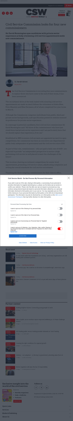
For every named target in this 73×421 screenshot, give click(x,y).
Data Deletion (23, 242)
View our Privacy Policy (47, 242)
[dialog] (36, 210)
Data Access (33, 242)
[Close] (69, 178)
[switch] (60, 208)
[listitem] (36, 204)
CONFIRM (22, 236)
